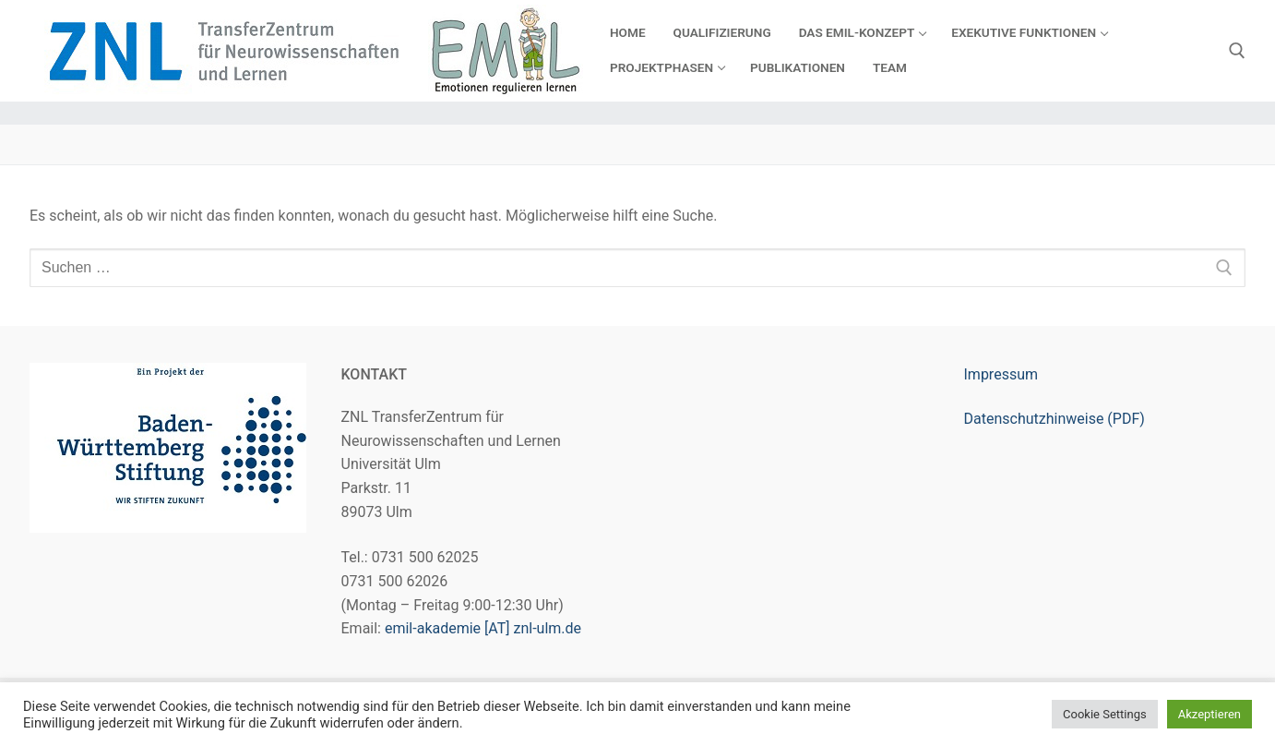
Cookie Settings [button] (1105, 714)
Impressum (1001, 374)
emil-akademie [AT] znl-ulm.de (483, 628)
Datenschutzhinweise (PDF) (1054, 418)
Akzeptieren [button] (1209, 714)
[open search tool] (1237, 50)
